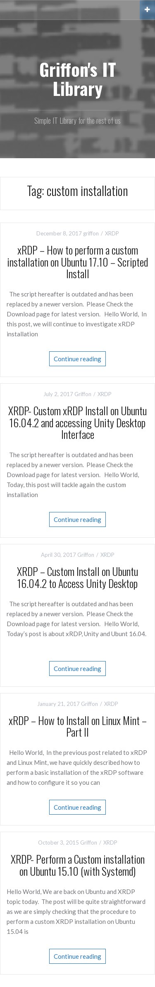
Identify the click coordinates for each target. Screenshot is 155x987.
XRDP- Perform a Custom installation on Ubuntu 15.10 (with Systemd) (78, 865)
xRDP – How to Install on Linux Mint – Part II (78, 726)
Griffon (82, 394)
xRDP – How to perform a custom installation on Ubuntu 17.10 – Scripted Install (77, 262)
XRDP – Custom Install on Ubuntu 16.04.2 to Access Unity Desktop (77, 577)
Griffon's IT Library (77, 78)
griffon (91, 233)
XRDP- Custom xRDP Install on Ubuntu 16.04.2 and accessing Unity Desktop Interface (77, 422)
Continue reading (77, 358)
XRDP (112, 233)
